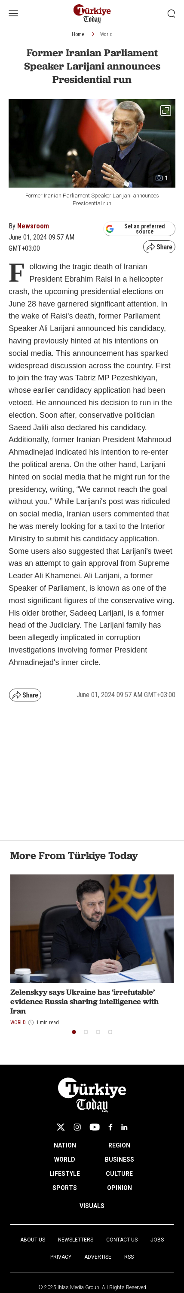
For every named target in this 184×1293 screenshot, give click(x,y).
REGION (119, 1145)
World (106, 34)
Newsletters (75, 1240)
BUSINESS (119, 1159)
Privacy (60, 1257)
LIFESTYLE (64, 1174)
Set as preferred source (135, 229)
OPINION (119, 1188)
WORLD (64, 1159)
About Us (32, 1240)
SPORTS (64, 1188)
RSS (129, 1257)
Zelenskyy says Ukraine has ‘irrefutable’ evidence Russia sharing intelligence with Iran (84, 1001)
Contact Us (122, 1240)
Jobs (157, 1240)
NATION (65, 1145)
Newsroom (33, 226)
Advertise (97, 1257)
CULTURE (119, 1174)
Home (78, 34)
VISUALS (92, 1205)
